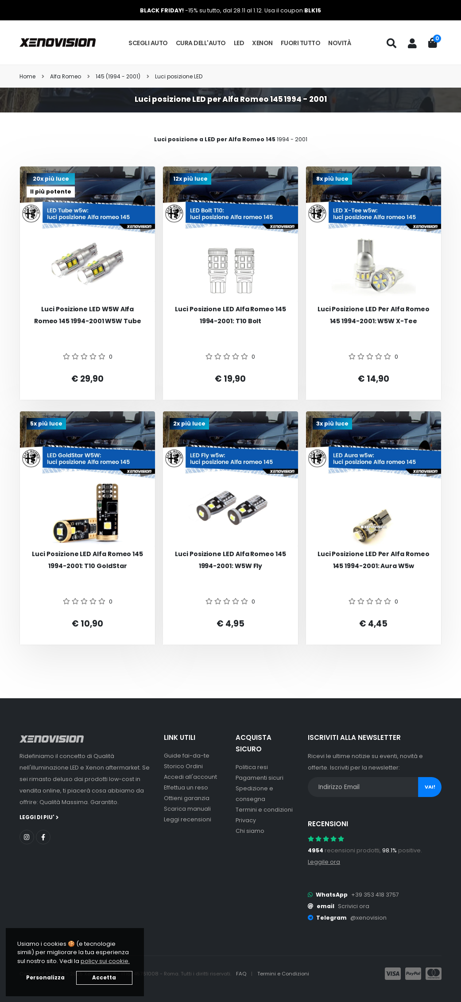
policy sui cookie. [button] (105, 961)
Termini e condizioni (264, 809)
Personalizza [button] (45, 977)
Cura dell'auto (201, 43)
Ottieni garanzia (186, 798)
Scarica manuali (187, 808)
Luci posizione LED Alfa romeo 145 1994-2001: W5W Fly (230, 559)
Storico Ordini (183, 766)
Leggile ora (324, 862)
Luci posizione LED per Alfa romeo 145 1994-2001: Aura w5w (374, 559)
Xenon (262, 43)
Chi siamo (250, 831)
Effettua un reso (186, 787)
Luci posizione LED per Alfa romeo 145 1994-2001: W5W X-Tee (374, 315)
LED (239, 43)
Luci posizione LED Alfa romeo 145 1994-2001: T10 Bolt (230, 315)
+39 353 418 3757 (375, 894)
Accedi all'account (190, 777)
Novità (339, 43)
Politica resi (252, 767)
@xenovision (368, 917)
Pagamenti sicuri (259, 777)
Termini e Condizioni (283, 973)
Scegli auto (148, 43)
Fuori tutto (301, 43)
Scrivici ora (353, 906)
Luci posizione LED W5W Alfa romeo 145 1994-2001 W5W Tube (87, 315)
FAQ (242, 973)
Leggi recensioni (187, 819)
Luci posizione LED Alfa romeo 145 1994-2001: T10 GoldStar (87, 559)
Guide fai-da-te (186, 755)
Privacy (246, 820)
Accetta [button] (104, 977)
